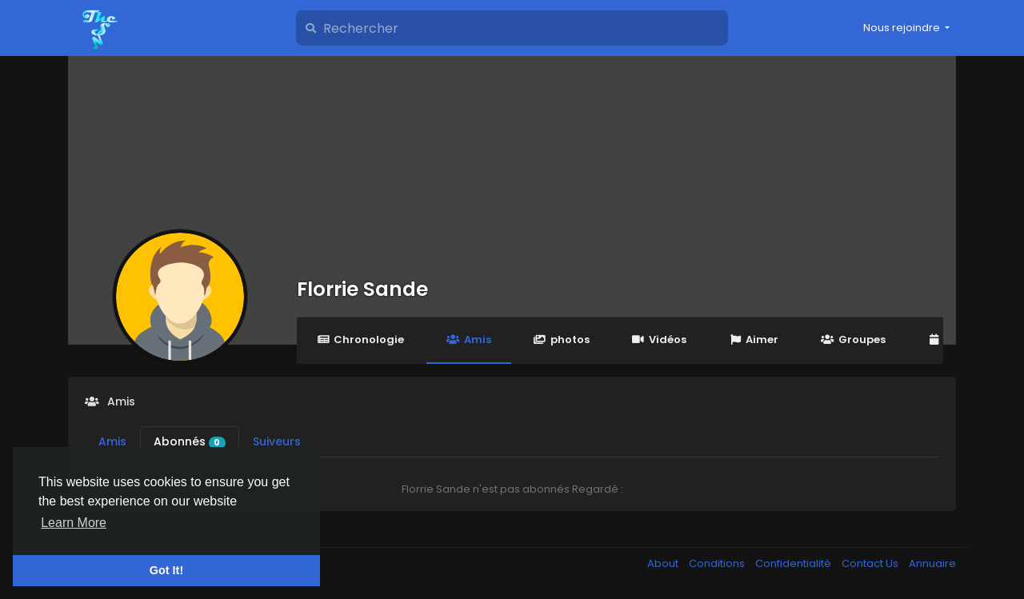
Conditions (718, 563)
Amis (468, 339)
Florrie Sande (362, 289)
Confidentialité (794, 563)
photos (562, 339)
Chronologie (360, 339)
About (664, 563)
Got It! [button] (166, 570)
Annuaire (932, 563)
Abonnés (190, 441)
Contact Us (871, 563)
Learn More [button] (73, 522)
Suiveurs (277, 441)
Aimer (753, 339)
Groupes (853, 339)
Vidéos (659, 339)
